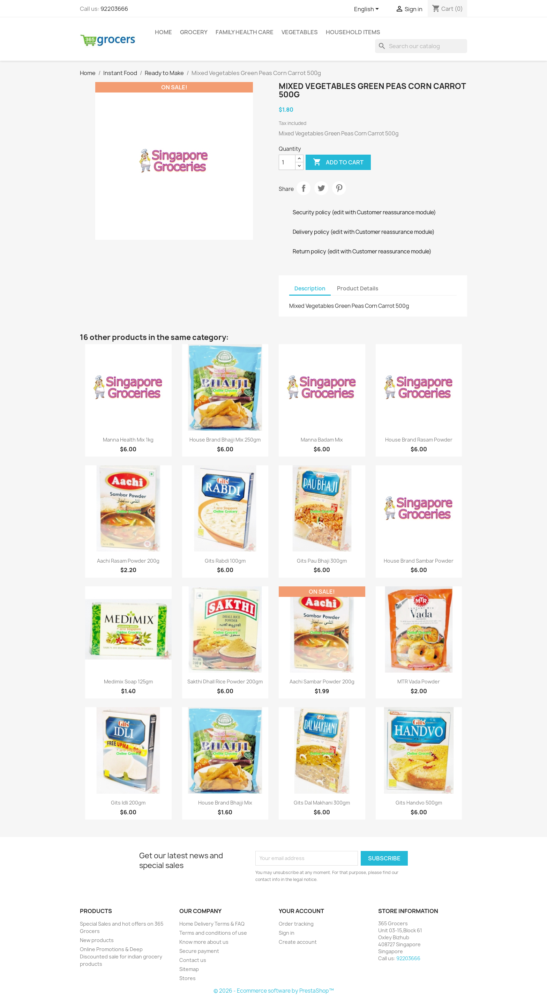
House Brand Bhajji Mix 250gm (225, 439)
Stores (187, 978)
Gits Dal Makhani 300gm (322, 802)
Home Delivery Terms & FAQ (212, 923)
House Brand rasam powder (418, 439)
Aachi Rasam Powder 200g (128, 560)
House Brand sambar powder (419, 560)
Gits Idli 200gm (128, 802)
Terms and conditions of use (213, 932)
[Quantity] (287, 162)
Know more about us (203, 942)
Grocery (194, 32)
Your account (301, 911)
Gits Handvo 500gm (419, 802)
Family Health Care (245, 32)
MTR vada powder (418, 681)
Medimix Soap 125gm (128, 681)
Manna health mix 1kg (128, 439)
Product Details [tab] (357, 288)
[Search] (421, 46)
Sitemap (189, 969)
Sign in (286, 932)
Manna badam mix (322, 439)
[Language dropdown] (367, 9)
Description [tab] (309, 288)
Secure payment (199, 951)
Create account (298, 942)
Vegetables (300, 32)
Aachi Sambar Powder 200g (322, 681)
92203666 (114, 9)
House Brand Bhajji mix (225, 802)
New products (97, 940)
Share (303, 188)
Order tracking (296, 923)
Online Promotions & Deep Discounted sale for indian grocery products (121, 956)
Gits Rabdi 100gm (225, 560)
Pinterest (339, 188)
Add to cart (338, 162)
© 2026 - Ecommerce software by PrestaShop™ (273, 990)
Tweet (321, 188)
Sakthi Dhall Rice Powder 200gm (225, 681)
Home (163, 32)
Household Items (353, 32)
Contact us (192, 960)
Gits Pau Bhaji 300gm (322, 560)
